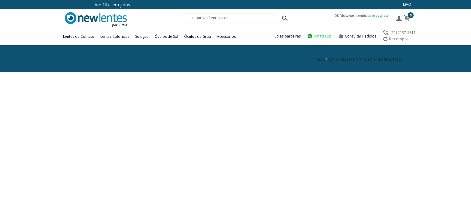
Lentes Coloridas (114, 36)
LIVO (407, 4)
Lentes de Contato (78, 36)
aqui (379, 16)
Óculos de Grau (197, 36)
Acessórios (226, 36)
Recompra (396, 38)
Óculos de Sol (166, 36)
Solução (142, 36)
